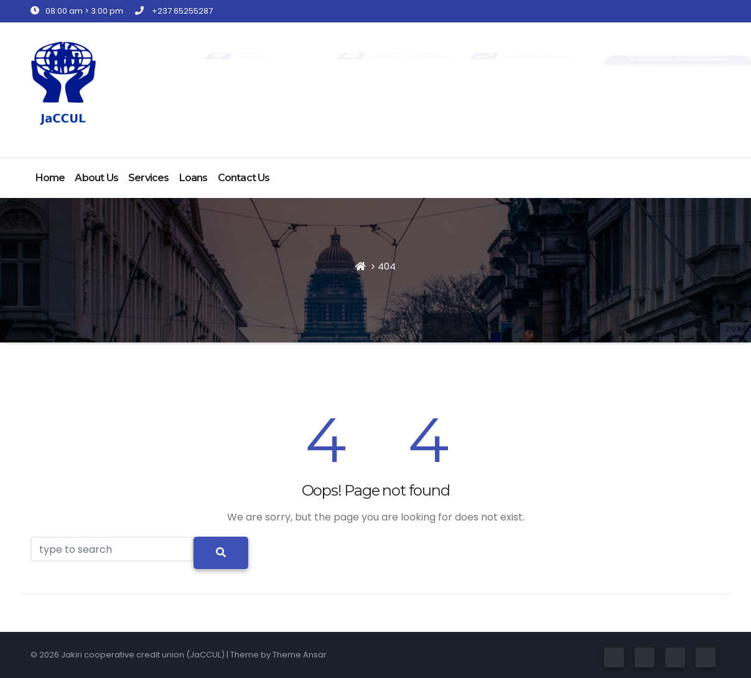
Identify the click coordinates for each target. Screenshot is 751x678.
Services (148, 178)
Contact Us (244, 178)
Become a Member (678, 59)
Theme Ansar (300, 655)
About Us (96, 178)
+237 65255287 (174, 11)
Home (50, 178)
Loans (193, 178)
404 (387, 266)
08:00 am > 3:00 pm (76, 11)
